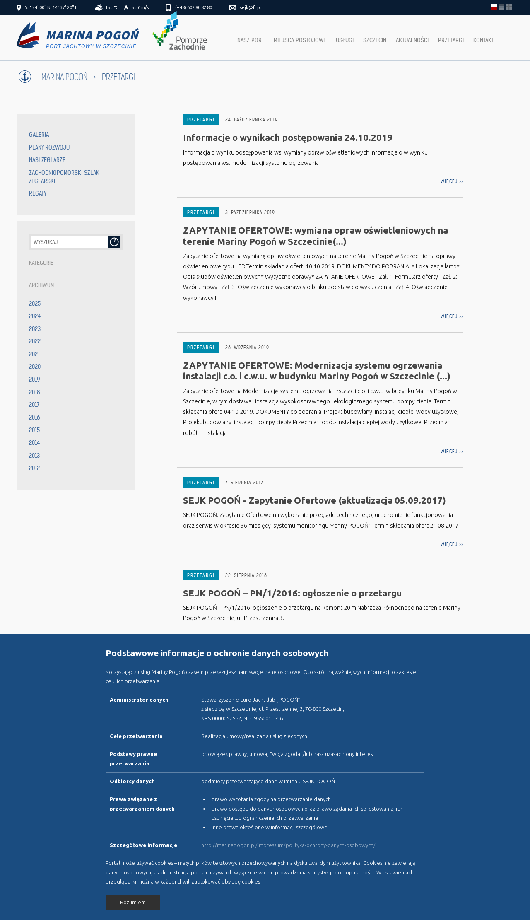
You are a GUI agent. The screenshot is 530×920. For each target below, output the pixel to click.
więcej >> (452, 181)
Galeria (39, 134)
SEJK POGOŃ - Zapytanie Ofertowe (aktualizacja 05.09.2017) (314, 500)
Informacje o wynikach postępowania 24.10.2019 (288, 137)
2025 (35, 303)
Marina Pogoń (64, 77)
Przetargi (451, 40)
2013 (34, 455)
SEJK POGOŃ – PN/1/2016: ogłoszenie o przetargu (292, 593)
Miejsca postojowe (300, 40)
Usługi (345, 40)
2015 (34, 430)
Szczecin (374, 40)
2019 (34, 379)
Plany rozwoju (49, 147)
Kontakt (483, 40)
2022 (35, 341)
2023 (35, 329)
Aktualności (412, 40)
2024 (35, 316)
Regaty (37, 193)
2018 (34, 392)
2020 (35, 366)
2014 (34, 443)
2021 (34, 354)
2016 (34, 417)
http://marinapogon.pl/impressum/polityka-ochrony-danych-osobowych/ (288, 845)
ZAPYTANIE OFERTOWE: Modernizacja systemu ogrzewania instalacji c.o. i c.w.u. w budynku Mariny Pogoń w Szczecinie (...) (316, 370)
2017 (34, 404)
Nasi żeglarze (47, 160)
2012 (34, 468)
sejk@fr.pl (250, 7)
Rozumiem (133, 902)
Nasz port (250, 40)
